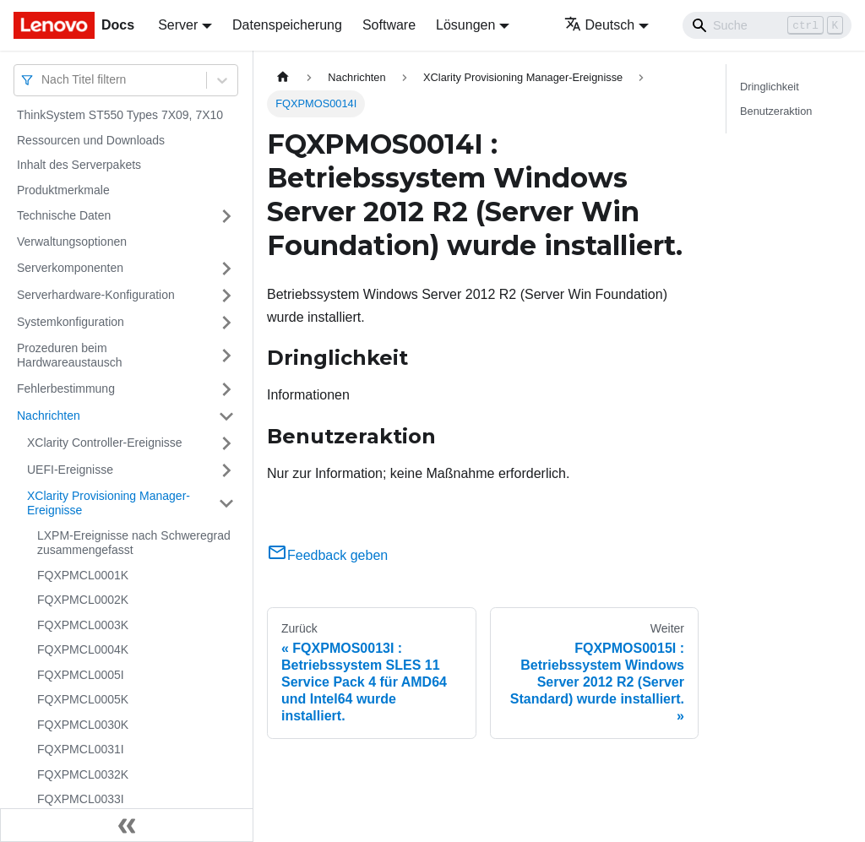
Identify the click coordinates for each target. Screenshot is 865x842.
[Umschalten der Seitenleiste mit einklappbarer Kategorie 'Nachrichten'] (226, 416)
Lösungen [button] (465, 25)
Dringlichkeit (769, 86)
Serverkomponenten (70, 267)
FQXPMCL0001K (82, 575)
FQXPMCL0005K (82, 699)
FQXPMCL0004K (82, 649)
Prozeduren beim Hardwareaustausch (69, 355)
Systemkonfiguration (70, 322)
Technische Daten (64, 215)
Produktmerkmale (63, 190)
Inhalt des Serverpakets (79, 164)
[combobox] (43, 80)
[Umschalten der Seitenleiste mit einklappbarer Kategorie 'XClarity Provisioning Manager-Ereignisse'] (226, 504)
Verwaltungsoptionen (72, 241)
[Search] (767, 25)
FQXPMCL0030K (82, 724)
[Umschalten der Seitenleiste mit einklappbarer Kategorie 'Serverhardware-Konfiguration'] (226, 295)
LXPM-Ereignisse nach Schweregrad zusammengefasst (134, 543)
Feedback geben (327, 555)
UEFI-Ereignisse (70, 469)
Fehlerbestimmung (66, 388)
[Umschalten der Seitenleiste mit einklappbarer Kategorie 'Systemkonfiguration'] (226, 322)
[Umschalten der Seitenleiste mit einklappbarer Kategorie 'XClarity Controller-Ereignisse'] (226, 443)
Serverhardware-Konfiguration (96, 294)
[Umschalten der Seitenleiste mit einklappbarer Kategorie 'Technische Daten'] (226, 216)
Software (389, 25)
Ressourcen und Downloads (91, 140)
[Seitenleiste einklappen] (126, 825)
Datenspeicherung (287, 25)
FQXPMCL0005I (80, 675)
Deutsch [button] (599, 25)
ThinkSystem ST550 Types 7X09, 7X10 (120, 115)
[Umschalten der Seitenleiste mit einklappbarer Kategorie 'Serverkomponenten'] (226, 268)
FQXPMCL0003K (82, 625)
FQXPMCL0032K (82, 774)
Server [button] (178, 25)
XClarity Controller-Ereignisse (104, 442)
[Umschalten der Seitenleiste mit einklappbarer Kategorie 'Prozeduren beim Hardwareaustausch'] (226, 356)
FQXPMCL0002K (82, 599)
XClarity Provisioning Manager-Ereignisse (108, 503)
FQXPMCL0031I (80, 749)
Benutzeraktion (776, 111)
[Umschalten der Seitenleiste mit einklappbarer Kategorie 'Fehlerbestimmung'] (226, 389)
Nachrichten (48, 415)
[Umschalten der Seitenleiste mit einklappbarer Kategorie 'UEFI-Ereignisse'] (226, 470)
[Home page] (283, 77)
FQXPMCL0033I (80, 799)
